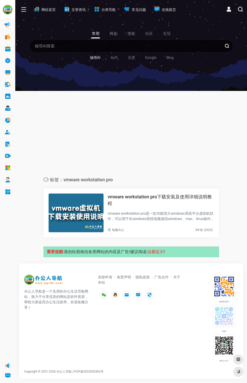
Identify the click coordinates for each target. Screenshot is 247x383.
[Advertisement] (131, 135)
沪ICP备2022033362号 (88, 371)
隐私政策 (143, 277)
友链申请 (105, 277)
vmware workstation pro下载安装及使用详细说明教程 (160, 200)
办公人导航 (64, 371)
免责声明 (124, 277)
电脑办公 (118, 230)
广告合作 (161, 277)
